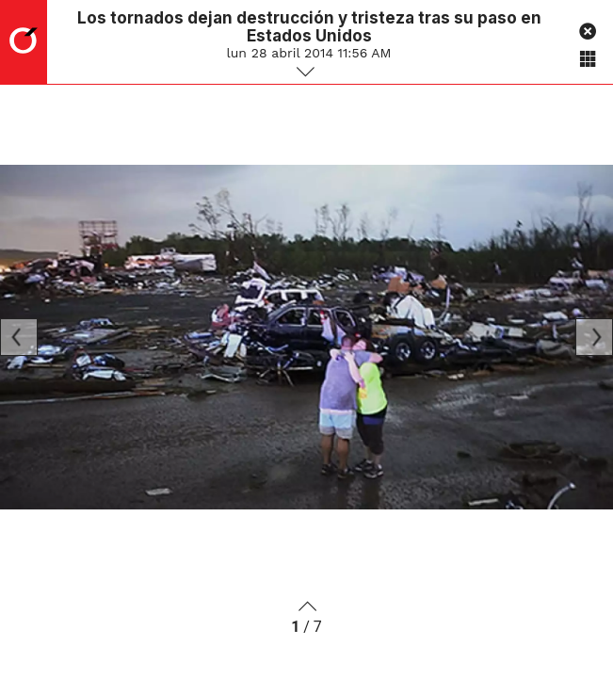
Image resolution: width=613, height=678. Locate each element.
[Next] (594, 337)
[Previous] (19, 337)
